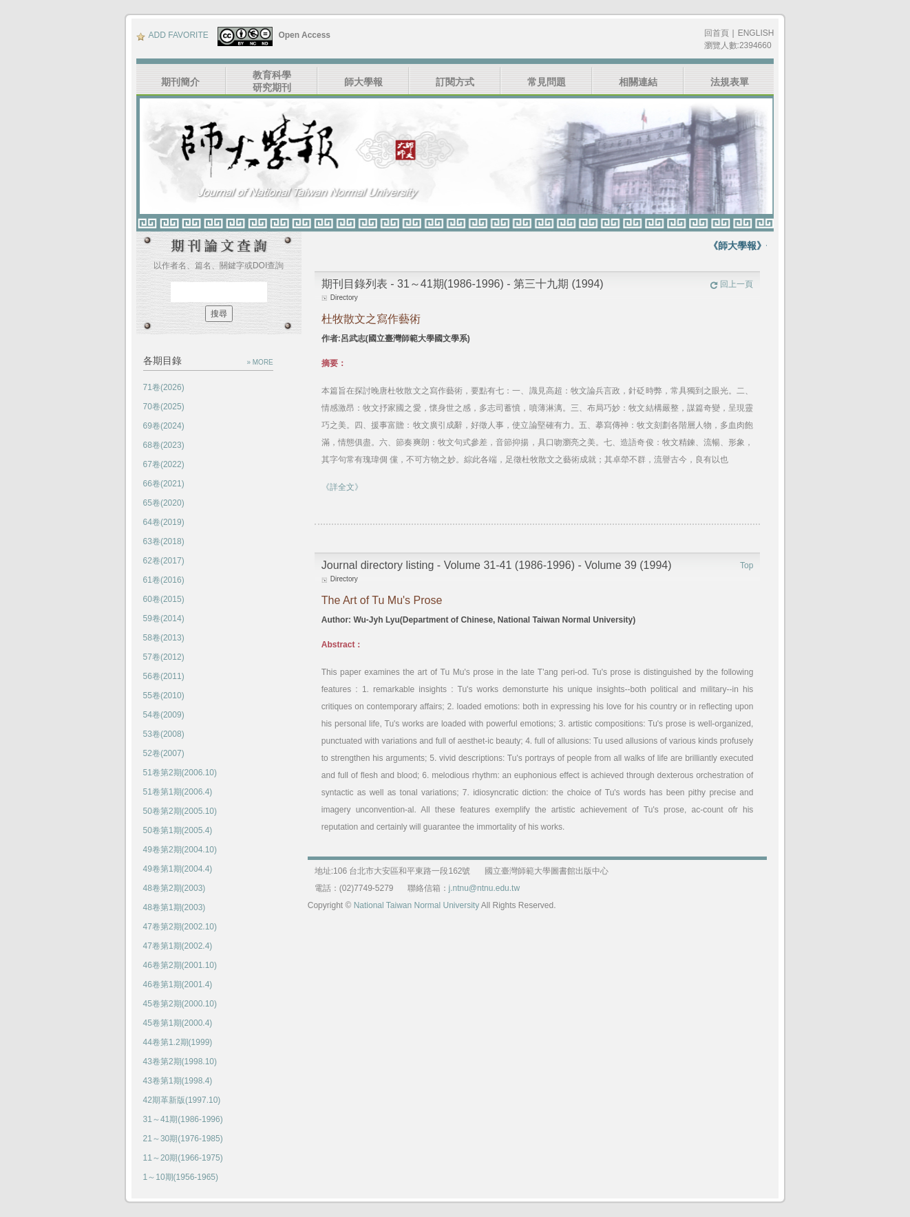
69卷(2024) (163, 426)
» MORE (259, 362)
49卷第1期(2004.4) (178, 869)
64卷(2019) (163, 522)
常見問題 (546, 81)
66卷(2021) (163, 483)
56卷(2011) (163, 676)
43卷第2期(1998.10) (180, 1061)
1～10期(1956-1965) (180, 1177)
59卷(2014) (163, 618)
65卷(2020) (163, 503)
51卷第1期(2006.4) (178, 792)
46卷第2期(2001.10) (180, 965)
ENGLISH (756, 33)
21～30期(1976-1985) (183, 1138)
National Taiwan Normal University (417, 905)
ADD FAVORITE (172, 35)
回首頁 (716, 33)
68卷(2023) (163, 445)
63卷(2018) (163, 541)
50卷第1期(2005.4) (178, 830)
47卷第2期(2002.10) (180, 926)
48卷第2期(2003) (174, 888)
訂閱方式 (455, 81)
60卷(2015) (163, 599)
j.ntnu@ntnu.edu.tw (484, 888)
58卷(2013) (163, 638)
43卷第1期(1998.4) (178, 1081)
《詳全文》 (342, 487)
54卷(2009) (163, 715)
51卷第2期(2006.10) (180, 772)
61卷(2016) (163, 580)
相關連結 (638, 81)
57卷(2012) (163, 657)
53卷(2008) (163, 734)
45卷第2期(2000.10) (180, 1004)
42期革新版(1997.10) (182, 1100)
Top (746, 565)
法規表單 (729, 81)
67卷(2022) (163, 464)
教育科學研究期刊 (272, 81)
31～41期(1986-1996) (183, 1119)
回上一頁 (731, 284)
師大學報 (363, 81)
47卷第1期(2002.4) (178, 946)
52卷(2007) (163, 753)
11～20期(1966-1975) (183, 1158)
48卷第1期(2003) (174, 907)
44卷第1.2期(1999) (178, 1042)
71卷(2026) (163, 387)
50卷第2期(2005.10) (180, 811)
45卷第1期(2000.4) (178, 1023)
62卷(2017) (163, 561)
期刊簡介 (180, 81)
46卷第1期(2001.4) (178, 984)
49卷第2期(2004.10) (180, 849)
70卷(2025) (163, 406)
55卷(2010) (163, 695)
